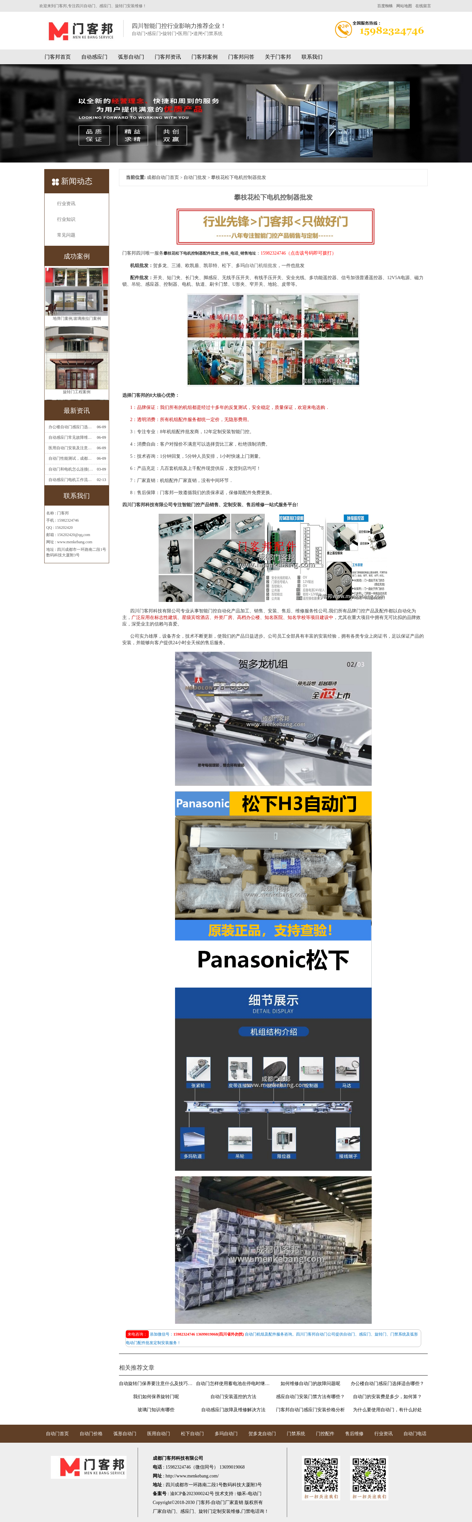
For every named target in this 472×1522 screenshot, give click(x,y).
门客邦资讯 (168, 57)
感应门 (187, 1511)
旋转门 (205, 1511)
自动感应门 (94, 57)
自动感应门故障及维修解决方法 (233, 1409)
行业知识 (66, 219)
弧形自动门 (131, 57)
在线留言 (423, 6)
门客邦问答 (241, 57)
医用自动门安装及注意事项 (71, 448)
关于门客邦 (278, 57)
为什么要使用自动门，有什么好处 (387, 1409)
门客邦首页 (58, 57)
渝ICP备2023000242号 (192, 1493)
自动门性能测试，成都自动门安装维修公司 (71, 458)
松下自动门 (192, 1433)
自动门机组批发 (261, 265)
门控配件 (325, 1433)
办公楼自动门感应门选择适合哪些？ (71, 427)
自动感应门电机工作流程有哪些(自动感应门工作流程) (71, 479)
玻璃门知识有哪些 (156, 1409)
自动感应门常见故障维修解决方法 (71, 437)
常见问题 (66, 235)
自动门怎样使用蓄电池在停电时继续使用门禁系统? (233, 1383)
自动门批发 (195, 177)
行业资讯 (66, 203)
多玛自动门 (226, 1433)
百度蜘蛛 (385, 6)
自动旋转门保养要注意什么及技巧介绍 (156, 1383)
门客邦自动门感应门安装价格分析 (310, 1409)
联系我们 (312, 57)
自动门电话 (414, 1433)
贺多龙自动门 (262, 1433)
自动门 (169, 1511)
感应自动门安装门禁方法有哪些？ (310, 1396)
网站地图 (404, 6)
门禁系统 (296, 1433)
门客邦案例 (204, 57)
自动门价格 (91, 1433)
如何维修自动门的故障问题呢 (310, 1383)
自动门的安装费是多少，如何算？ (387, 1396)
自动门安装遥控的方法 (233, 1396)
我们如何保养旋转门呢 (156, 1396)
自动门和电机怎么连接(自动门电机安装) (71, 469)
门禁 (245, 1511)
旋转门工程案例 (76, 394)
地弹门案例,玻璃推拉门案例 (77, 320)
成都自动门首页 (163, 177)
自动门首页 (57, 1433)
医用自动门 (158, 1433)
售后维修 (354, 1433)
